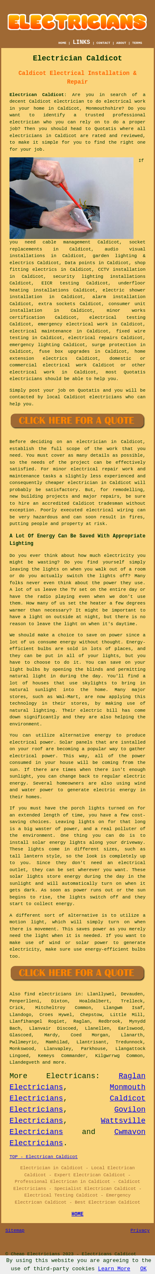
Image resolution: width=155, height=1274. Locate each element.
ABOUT (121, 43)
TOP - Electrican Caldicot (44, 1156)
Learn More (114, 1269)
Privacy (140, 1230)
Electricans (70, 1076)
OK (143, 1269)
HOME (62, 43)
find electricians (48, 994)
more (58, 1062)
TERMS (137, 43)
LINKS (81, 42)
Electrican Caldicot (37, 94)
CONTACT (103, 43)
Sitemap (14, 1230)
